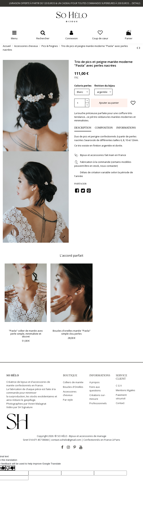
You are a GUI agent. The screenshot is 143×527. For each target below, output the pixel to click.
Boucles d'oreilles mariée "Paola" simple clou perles (71, 332)
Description (82, 127)
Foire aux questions (95, 388)
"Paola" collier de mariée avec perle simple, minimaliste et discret (26, 333)
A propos (94, 382)
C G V (119, 385)
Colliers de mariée (73, 382)
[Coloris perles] (81, 92)
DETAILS (136, 3)
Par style (68, 399)
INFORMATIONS (126, 127)
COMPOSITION (104, 127)
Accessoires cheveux (70, 393)
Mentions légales (125, 390)
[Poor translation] (10, 468)
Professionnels (98, 403)
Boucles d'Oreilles (73, 387)
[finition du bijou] (103, 92)
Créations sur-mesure (97, 396)
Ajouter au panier (109, 102)
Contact (120, 403)
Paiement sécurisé (121, 396)
